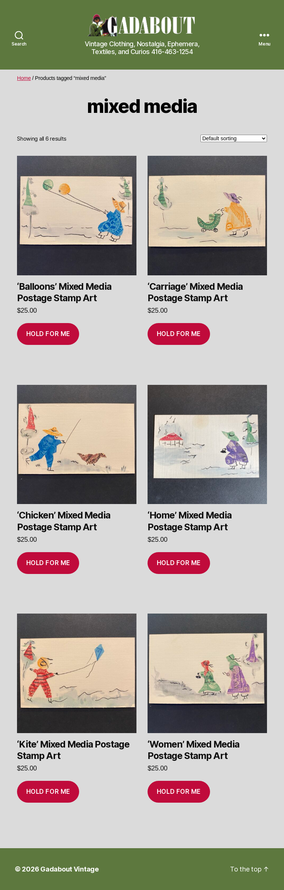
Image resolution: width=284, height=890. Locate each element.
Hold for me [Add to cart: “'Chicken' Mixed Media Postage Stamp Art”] (48, 563)
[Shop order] (233, 138)
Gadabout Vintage (69, 869)
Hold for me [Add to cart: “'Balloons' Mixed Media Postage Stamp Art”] (48, 333)
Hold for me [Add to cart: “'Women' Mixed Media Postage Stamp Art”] (179, 791)
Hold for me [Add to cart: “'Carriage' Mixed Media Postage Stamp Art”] (179, 333)
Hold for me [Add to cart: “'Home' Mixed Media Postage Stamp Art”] (179, 563)
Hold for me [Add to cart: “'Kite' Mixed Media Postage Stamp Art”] (48, 791)
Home (24, 78)
